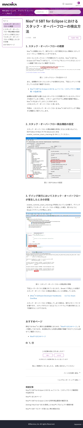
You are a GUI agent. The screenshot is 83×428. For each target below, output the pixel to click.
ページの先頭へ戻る (72, 373)
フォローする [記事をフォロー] (75, 38)
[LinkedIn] (33, 343)
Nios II (9, 13)
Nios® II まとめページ (69, 326)
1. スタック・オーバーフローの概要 (11, 25)
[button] (78, 4)
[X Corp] (30, 343)
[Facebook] (27, 343)
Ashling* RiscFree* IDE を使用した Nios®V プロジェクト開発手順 (49, 404)
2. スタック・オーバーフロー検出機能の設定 (11, 30)
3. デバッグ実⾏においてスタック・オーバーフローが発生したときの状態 (11, 38)
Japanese (78, 424)
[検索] (64, 12)
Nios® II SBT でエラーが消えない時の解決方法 (43, 409)
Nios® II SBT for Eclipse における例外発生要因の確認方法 (47, 400)
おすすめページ (9, 44)
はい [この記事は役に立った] (47, 355)
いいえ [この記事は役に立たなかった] (59, 355)
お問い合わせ (60, 366)
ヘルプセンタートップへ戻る (69, 380)
